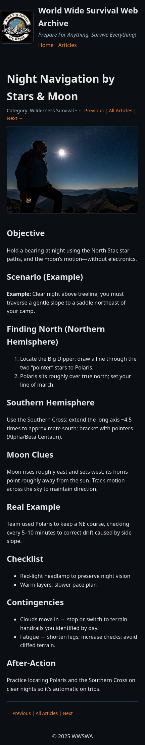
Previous (94, 110)
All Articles (120, 110)
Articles (67, 45)
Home (46, 45)
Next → (15, 118)
